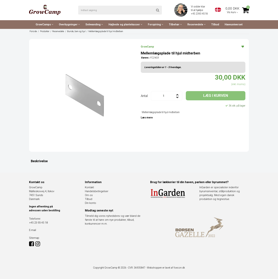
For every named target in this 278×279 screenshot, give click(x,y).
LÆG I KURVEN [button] (215, 95)
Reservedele (196, 24)
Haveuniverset (234, 24)
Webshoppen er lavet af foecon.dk (166, 267)
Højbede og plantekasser (125, 24)
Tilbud (215, 24)
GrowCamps (44, 24)
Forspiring (155, 24)
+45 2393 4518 (199, 13)
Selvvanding (94, 24)
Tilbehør (175, 24)
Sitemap (34, 237)
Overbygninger (69, 24)
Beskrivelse (39, 161)
